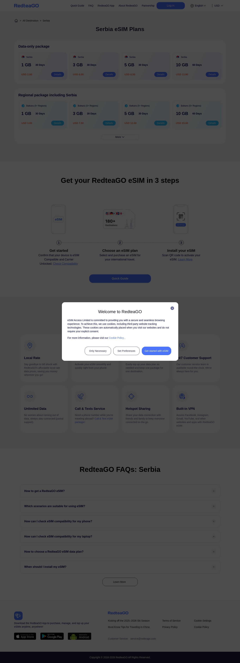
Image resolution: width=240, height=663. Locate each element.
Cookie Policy (116, 337)
